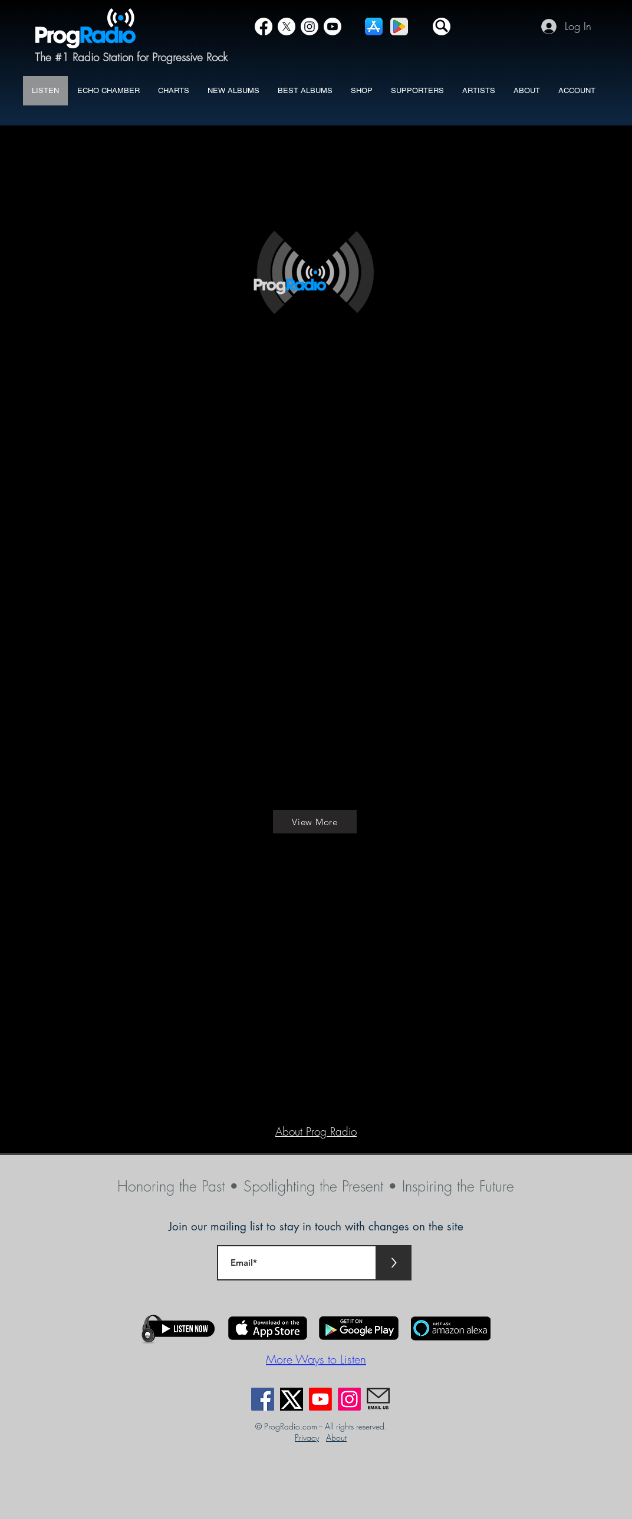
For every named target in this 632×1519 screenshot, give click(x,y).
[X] (286, 26)
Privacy (307, 1437)
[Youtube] (320, 1399)
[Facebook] (263, 26)
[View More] (315, 821)
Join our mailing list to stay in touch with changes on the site (316, 1226)
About (336, 1437)
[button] (441, 26)
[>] (394, 1262)
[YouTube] (332, 26)
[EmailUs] (378, 1399)
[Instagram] (309, 26)
